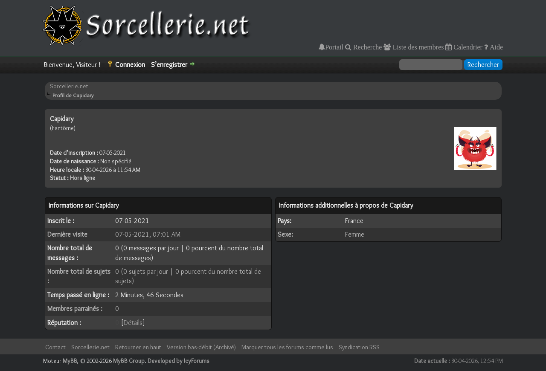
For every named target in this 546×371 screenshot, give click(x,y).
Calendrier (467, 46)
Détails (133, 323)
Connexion (130, 65)
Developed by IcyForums (178, 361)
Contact (55, 347)
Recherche (366, 46)
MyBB (70, 361)
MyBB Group (129, 361)
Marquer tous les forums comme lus (287, 347)
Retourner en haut (138, 347)
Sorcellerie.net (69, 86)
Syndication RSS (359, 347)
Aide (495, 46)
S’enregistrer (169, 65)
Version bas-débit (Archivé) (201, 347)
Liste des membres (417, 46)
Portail (334, 46)
